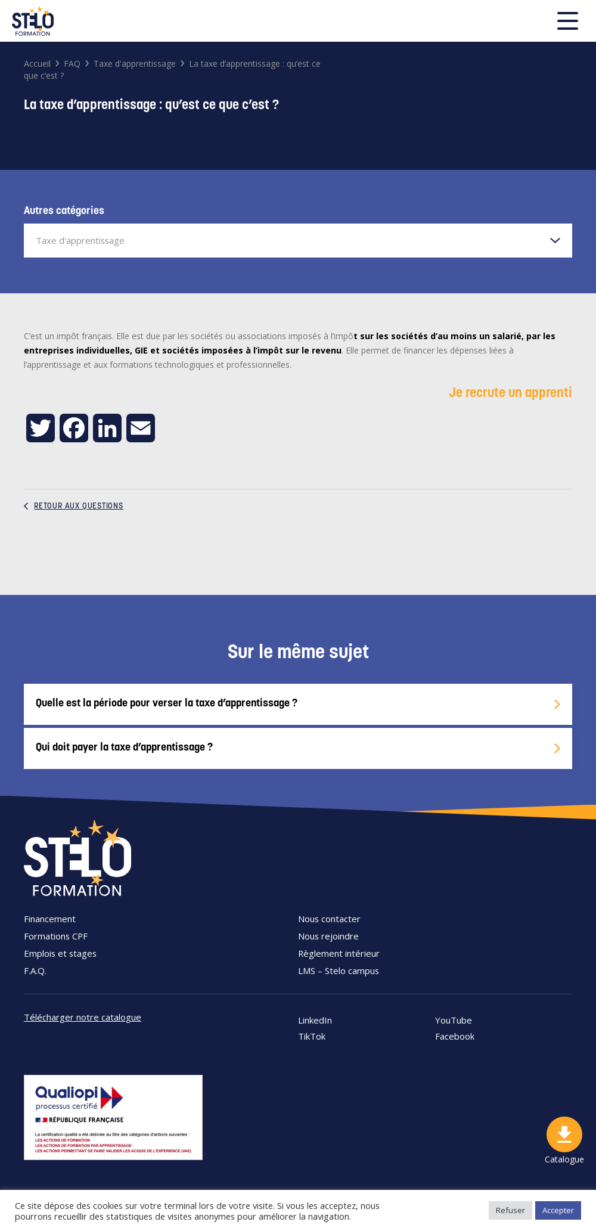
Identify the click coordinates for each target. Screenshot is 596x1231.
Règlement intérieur (339, 953)
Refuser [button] (510, 1210)
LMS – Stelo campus (338, 970)
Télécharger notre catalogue (82, 1017)
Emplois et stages (60, 953)
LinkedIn (315, 1020)
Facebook (454, 1036)
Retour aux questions (73, 506)
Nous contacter (329, 919)
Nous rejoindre (328, 936)
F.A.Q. (35, 970)
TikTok (311, 1036)
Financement (50, 919)
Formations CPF (56, 936)
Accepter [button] (558, 1210)
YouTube (453, 1020)
